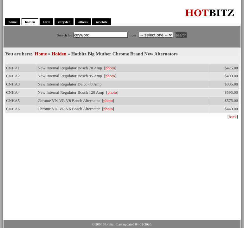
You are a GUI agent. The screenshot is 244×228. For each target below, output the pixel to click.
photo (110, 68)
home (13, 22)
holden (30, 22)
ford (46, 22)
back (233, 116)
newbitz (101, 22)
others (82, 22)
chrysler (64, 22)
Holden (59, 53)
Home (41, 53)
